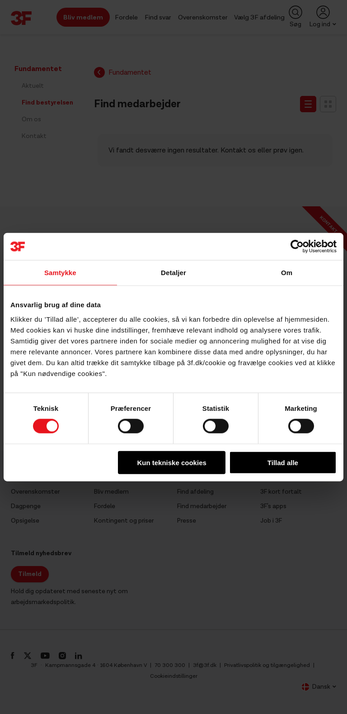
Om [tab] (286, 272)
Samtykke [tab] (60, 272)
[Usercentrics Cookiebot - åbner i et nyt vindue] (297, 246)
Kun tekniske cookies (171, 462)
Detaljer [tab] (173, 272)
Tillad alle (282, 462)
